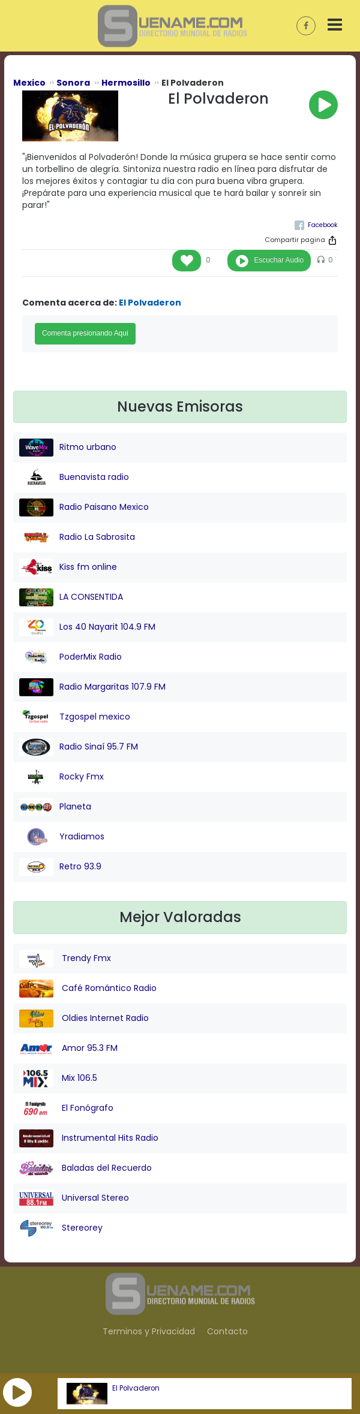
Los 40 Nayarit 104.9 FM (87, 627)
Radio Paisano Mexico (84, 507)
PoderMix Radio (70, 657)
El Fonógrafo (66, 1108)
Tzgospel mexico (74, 717)
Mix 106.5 (58, 1078)
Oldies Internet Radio (84, 1019)
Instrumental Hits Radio (88, 1138)
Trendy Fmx (65, 959)
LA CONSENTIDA (71, 597)
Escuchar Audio (279, 260)
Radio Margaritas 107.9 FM (92, 687)
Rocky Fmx (61, 777)
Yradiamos (61, 837)
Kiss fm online (68, 567)
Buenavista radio (74, 478)
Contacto (227, 1331)
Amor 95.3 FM (68, 1049)
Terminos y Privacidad (149, 1331)
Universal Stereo (74, 1198)
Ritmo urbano (67, 448)
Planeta (55, 807)
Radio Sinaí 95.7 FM (78, 747)
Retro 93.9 (60, 867)
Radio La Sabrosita (77, 537)
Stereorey (61, 1228)
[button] (17, 1392)
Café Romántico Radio (88, 989)
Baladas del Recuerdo (85, 1168)
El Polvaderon (136, 1388)
